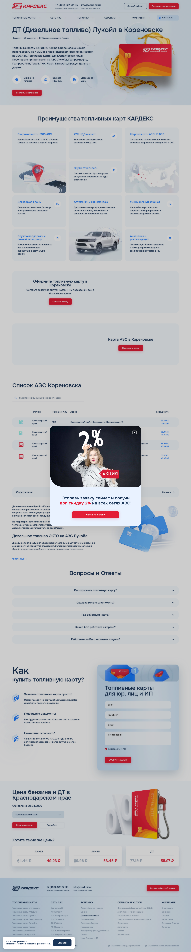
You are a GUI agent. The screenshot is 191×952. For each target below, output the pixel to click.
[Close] (135, 432)
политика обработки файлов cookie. (34, 944)
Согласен (62, 942)
